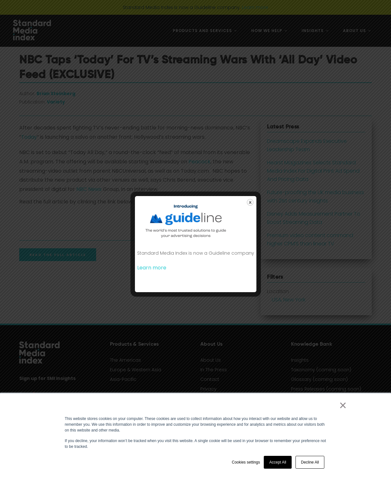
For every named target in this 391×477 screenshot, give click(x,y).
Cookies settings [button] (246, 462)
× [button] (342, 405)
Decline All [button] (310, 462)
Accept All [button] (277, 462)
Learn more (151, 267)
